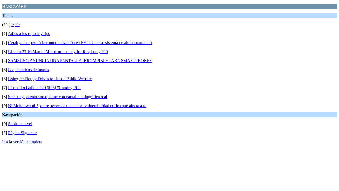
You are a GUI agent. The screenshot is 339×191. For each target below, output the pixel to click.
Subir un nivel (20, 123)
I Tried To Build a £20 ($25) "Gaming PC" (44, 87)
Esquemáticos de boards (28, 69)
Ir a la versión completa (22, 142)
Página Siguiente (22, 133)
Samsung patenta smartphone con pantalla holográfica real (57, 96)
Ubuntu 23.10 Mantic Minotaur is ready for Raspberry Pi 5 (58, 51)
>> (17, 24)
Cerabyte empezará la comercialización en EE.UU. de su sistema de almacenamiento (80, 42)
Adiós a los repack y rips (29, 33)
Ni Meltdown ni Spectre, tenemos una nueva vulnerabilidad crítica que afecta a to (77, 105)
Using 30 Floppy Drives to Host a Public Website (50, 78)
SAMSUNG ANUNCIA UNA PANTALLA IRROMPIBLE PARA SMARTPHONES (80, 60)
